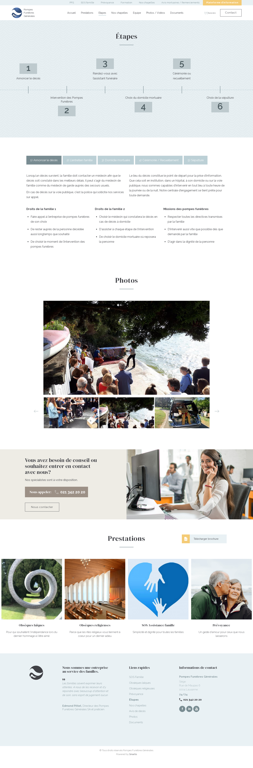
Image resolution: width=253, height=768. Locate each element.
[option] (126, 356)
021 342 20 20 (192, 708)
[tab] (46, 160)
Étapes (134, 708)
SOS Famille (136, 685)
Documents (176, 12)
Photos (133, 725)
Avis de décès (137, 719)
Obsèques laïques (140, 691)
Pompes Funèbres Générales (30, 13)
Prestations (87, 12)
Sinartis (133, 763)
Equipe (137, 12)
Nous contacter (42, 515)
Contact (230, 12)
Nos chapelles (119, 12)
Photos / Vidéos (155, 12)
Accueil (71, 12)
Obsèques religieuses (142, 697)
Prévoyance (136, 702)
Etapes (102, 12)
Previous (36, 420)
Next (217, 420)
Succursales (207, 12)
